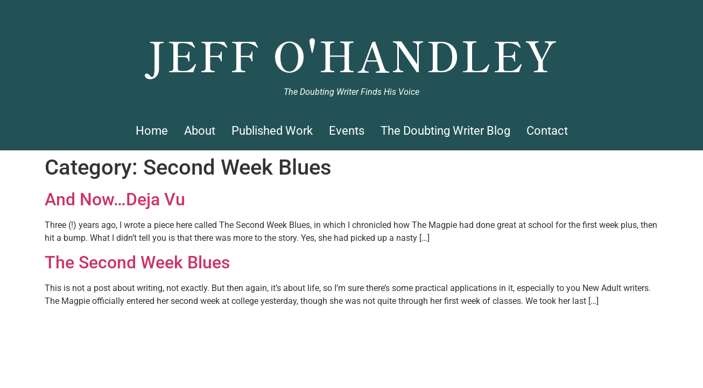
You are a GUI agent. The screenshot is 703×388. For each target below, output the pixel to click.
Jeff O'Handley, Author (352, 14)
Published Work (272, 130)
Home (152, 130)
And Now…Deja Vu (115, 199)
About (199, 130)
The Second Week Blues (137, 262)
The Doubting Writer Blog (445, 130)
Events (346, 130)
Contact (547, 130)
